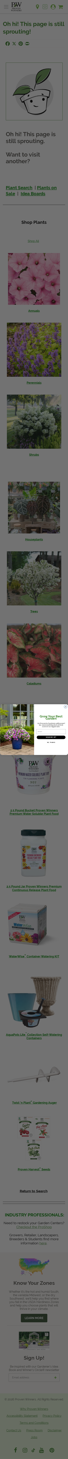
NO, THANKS (51, 742)
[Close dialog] (65, 706)
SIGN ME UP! (51, 737)
